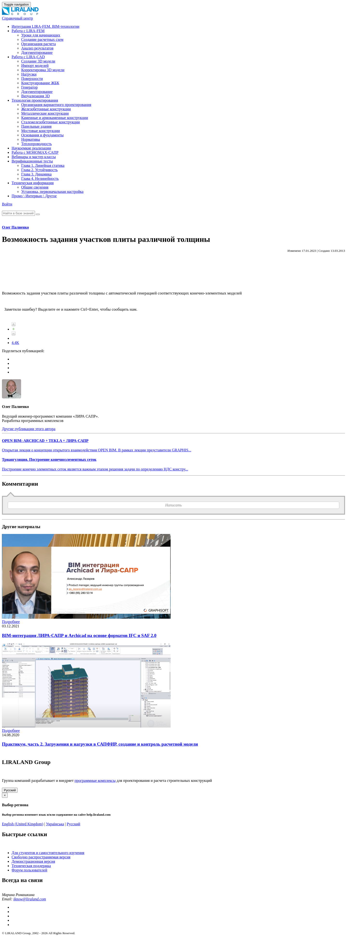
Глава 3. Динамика (36, 174)
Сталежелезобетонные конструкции (50, 122)
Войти (7, 204)
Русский (10, 790)
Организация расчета (38, 44)
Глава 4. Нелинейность (40, 178)
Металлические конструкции (45, 113)
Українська (55, 824)
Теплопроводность (36, 144)
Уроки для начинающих (40, 35)
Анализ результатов (37, 48)
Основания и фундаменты (42, 135)
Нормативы (30, 139)
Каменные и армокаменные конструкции (54, 118)
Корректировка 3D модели (42, 70)
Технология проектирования (35, 100)
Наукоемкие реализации (31, 148)
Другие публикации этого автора (28, 429)
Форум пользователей (29, 870)
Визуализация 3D (35, 96)
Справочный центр (17, 18)
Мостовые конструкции (40, 131)
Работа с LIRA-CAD (28, 57)
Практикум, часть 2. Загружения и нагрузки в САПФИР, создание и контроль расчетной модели (100, 744)
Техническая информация (33, 183)
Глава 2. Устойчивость (39, 170)
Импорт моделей (35, 65)
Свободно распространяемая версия (41, 857)
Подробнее (11, 622)
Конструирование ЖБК (40, 83)
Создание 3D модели (38, 61)
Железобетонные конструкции (46, 109)
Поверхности (32, 79)
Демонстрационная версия (33, 861)
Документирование (37, 52)
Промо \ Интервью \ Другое (34, 196)
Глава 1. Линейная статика (42, 165)
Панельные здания (36, 126)
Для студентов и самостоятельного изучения (48, 853)
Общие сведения (34, 187)
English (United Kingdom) (22, 824)
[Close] (5, 795)
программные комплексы (95, 780)
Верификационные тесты (32, 161)
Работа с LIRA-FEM (28, 31)
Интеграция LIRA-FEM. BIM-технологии (45, 26)
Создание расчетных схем (42, 39)
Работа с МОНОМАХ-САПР (35, 152)
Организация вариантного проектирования (56, 105)
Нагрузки (29, 74)
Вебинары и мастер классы (34, 157)
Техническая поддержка (31, 866)
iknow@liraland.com (29, 899)
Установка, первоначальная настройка (52, 191)
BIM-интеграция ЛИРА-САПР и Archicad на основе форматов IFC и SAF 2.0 (79, 635)
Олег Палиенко (15, 227)
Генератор (29, 87)
